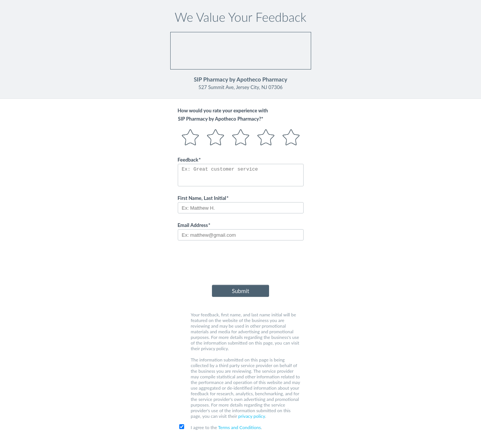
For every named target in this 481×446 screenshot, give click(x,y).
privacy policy (251, 416)
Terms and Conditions (239, 427)
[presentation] (240, 264)
